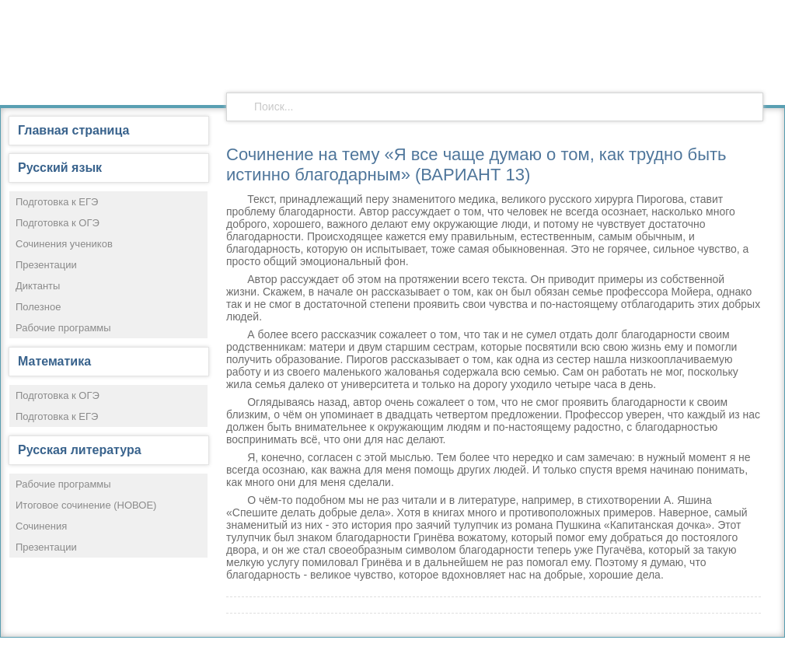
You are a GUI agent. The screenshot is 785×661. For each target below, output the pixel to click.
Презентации (46, 265)
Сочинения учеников (64, 244)
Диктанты (38, 286)
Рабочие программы (63, 328)
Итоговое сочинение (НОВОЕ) (86, 505)
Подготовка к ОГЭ (57, 223)
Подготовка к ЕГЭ (57, 202)
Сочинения (41, 526)
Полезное (38, 307)
